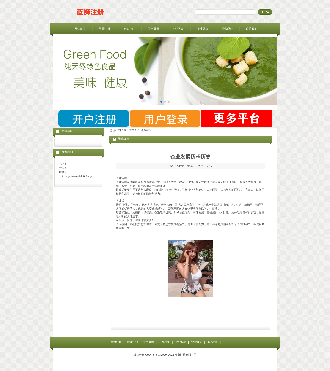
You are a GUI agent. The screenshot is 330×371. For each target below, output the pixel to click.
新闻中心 (129, 28)
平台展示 (153, 28)
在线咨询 (178, 28)
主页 (132, 130)
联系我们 (251, 28)
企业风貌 (202, 28)
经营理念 (227, 28)
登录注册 (104, 28)
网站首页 (79, 28)
